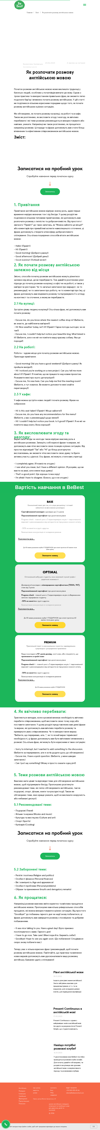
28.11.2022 (57, 976)
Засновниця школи (30, 67)
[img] (33, 988)
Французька (23, 1098)
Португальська (24, 1101)
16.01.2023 (58, 1053)
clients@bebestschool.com (75, 1093)
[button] (50, 191)
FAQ (51, 1093)
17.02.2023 (57, 1016)
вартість (36, 1090)
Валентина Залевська (33, 64)
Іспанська (22, 1094)
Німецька (22, 1091)
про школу (36, 1088)
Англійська (22, 1088)
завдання (53, 1095)
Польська (22, 1103)
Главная (29, 12)
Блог (37, 12)
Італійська (22, 1096)
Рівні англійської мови (68, 972)
